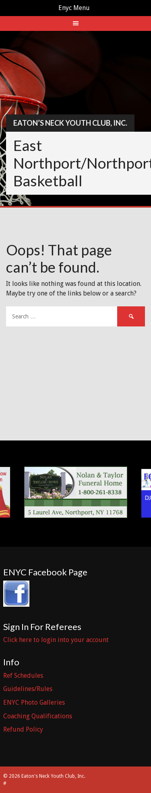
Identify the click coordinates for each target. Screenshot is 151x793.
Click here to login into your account (56, 640)
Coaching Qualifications (37, 716)
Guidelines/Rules (27, 689)
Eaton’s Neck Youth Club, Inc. (70, 122)
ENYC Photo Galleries (34, 702)
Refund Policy (23, 729)
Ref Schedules (23, 675)
